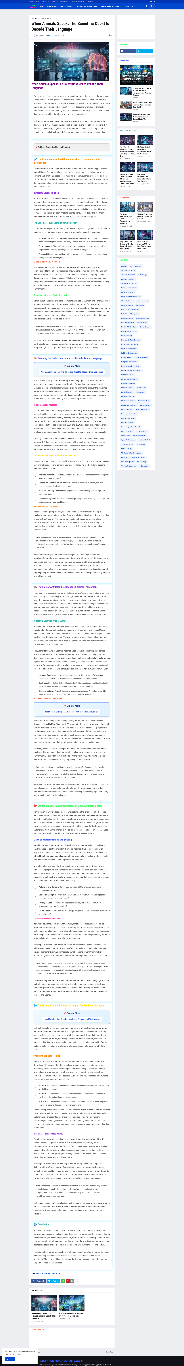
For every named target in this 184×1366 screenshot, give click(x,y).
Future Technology (141, 357)
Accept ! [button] (10, 1359)
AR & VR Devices (135, 266)
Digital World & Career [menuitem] (110, 6)
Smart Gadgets (142, 431)
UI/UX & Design (126, 448)
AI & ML (123, 266)
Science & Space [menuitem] (66, 6)
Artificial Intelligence (128, 275)
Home (31, 1)
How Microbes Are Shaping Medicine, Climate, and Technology (72, 1019)
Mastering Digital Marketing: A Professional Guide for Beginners (144, 150)
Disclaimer (54, 1)
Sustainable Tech (144, 440)
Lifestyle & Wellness (128, 383)
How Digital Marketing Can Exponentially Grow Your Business (144, 177)
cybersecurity (144, 466)
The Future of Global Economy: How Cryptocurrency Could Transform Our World (136, 75)
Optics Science (145, 405)
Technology (141, 444)
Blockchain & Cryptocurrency (130, 296)
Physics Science (126, 409)
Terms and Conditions (78, 1)
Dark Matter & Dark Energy (130, 309)
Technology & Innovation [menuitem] (87, 6)
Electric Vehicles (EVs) (128, 327)
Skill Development (127, 431)
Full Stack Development (129, 353)
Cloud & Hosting (143, 301)
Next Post (109, 1352)
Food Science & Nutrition (129, 344)
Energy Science (145, 327)
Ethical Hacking (126, 336)
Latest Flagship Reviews (129, 379)
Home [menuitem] (42, 6)
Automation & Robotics (128, 283)
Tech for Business (127, 444)
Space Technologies (128, 440)
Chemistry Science (127, 301)
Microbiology (140, 392)
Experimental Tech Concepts (130, 340)
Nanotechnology (143, 401)
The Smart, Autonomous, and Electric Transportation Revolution (126, 218)
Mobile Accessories (127, 396)
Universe (124, 457)
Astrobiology (143, 275)
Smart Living (125, 435)
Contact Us (45, 1)
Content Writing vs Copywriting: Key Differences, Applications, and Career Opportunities (127, 179)
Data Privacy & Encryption (129, 314)
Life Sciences (55, 1273)
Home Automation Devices (130, 366)
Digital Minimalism (142, 318)
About (37, 1)
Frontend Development (128, 349)
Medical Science (126, 392)
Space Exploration (139, 435)
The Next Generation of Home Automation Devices (144, 216)
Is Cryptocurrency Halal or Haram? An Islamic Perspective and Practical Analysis (142, 91)
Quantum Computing (128, 418)
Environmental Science (128, 331)
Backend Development (128, 288)
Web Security (141, 462)
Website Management (128, 466)
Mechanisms (141, 388)
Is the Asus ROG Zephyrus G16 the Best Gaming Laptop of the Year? (144, 245)
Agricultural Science (128, 270)
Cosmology (140, 305)
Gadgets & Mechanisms (129, 362)
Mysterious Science (127, 401)
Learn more (17, 1354)
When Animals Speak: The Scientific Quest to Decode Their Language (72, 372)
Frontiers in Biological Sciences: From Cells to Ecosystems (71, 712)
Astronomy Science (127, 279)
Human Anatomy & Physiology (131, 370)
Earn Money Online (127, 322)
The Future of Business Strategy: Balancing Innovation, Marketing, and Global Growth (127, 151)
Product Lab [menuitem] (128, 6)
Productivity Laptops (143, 409)
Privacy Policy (64, 1)
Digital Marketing (127, 318)
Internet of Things (127, 375)
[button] (146, 6)
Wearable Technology (138, 457)
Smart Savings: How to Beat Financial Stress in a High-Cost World (142, 104)
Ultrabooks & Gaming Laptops (131, 453)
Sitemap (90, 1)
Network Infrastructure (128, 405)
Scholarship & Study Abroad (130, 427)
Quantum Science (127, 422)
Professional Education (129, 414)
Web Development (127, 462)
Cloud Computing (127, 305)
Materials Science (127, 388)
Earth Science (142, 322)
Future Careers (126, 357)
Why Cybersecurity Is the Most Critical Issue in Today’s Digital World (141, 116)
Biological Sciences (44, 18)
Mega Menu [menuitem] (51, 6)
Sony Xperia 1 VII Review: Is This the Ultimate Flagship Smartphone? (126, 245)
